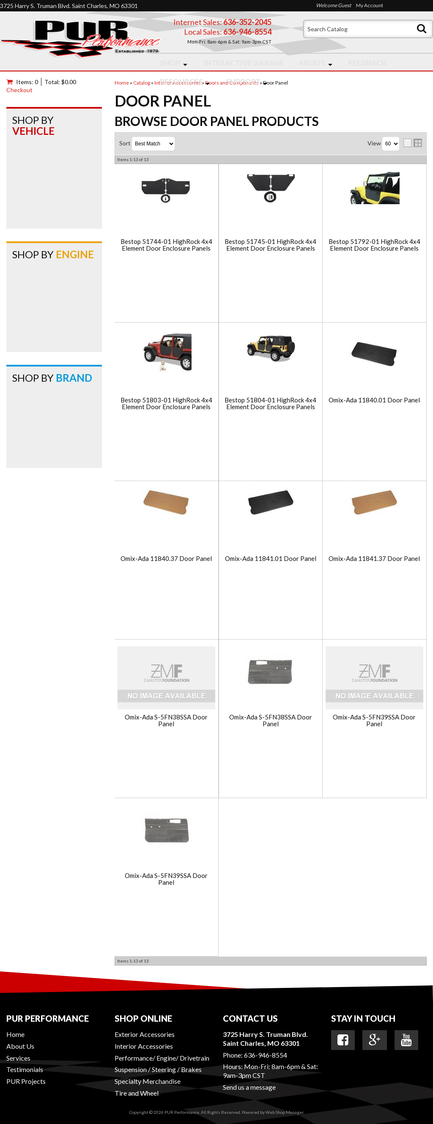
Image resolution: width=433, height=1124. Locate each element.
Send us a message (249, 1087)
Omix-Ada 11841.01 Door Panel (270, 558)
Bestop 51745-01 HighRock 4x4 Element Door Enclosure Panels (270, 245)
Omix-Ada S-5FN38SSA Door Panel (166, 720)
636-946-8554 (265, 1055)
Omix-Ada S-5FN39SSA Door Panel (374, 720)
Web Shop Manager (284, 1112)
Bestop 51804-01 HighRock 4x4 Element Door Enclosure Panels (270, 403)
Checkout (19, 89)
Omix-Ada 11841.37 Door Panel (374, 558)
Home (15, 1034)
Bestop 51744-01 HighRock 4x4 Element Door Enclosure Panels (166, 245)
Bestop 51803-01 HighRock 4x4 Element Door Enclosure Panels (166, 403)
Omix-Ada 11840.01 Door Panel (374, 400)
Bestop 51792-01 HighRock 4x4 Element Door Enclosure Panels (374, 245)
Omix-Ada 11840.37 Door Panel (166, 558)
